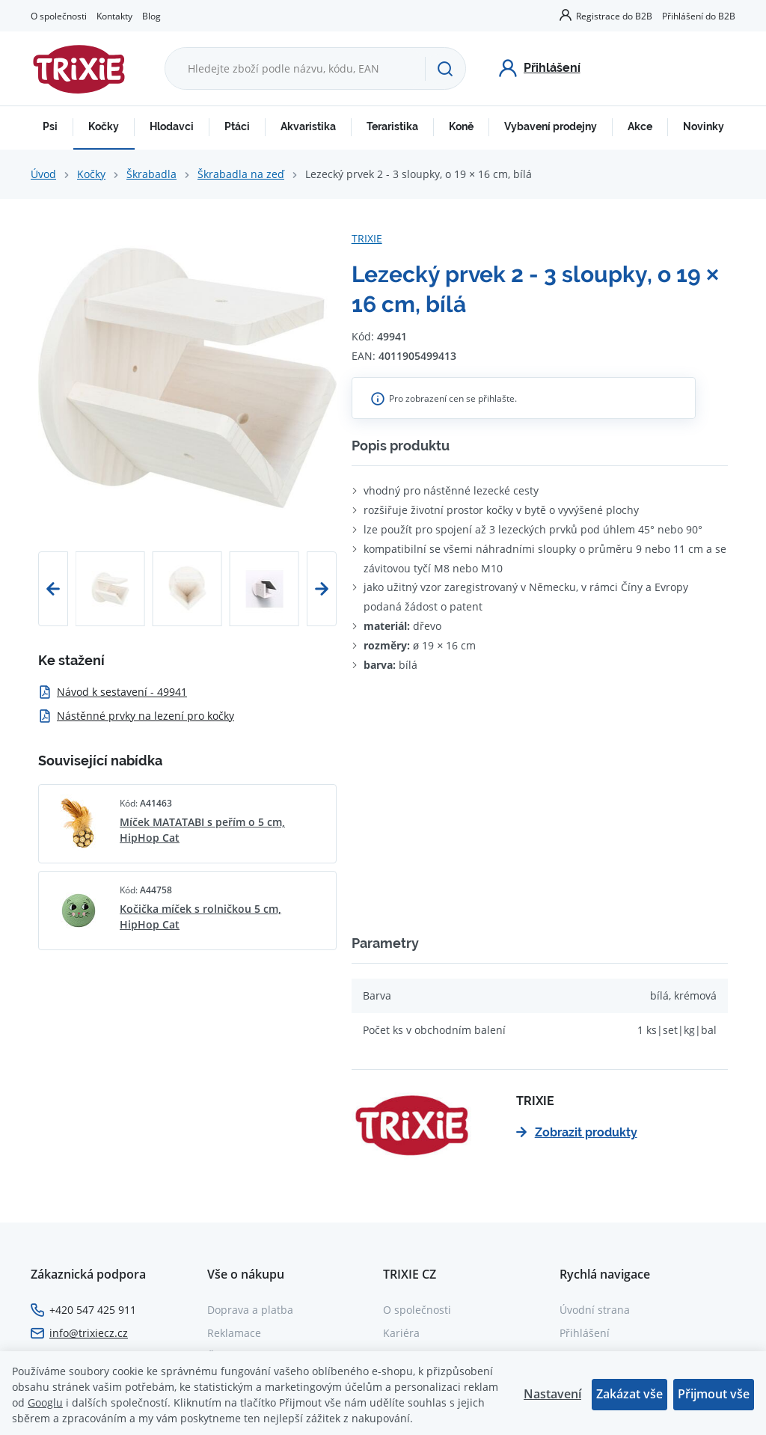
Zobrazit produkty (576, 1132)
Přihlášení (585, 1333)
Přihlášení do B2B (698, 16)
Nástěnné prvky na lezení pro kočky (136, 716)
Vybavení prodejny (550, 126)
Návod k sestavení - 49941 (112, 692)
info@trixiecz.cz (88, 1333)
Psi (50, 126)
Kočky (103, 126)
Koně (461, 126)
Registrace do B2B (614, 16)
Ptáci (237, 126)
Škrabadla (151, 174)
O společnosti (59, 16)
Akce (640, 126)
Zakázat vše (629, 1394)
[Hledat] (445, 69)
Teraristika (392, 126)
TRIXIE (367, 238)
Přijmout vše (714, 1394)
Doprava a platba (250, 1310)
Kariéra (401, 1333)
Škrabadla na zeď (240, 174)
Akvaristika (308, 126)
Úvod (43, 174)
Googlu (45, 1402)
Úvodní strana (595, 1310)
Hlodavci (172, 126)
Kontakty (114, 16)
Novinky (703, 126)
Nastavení (552, 1394)
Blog (151, 16)
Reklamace (234, 1333)
